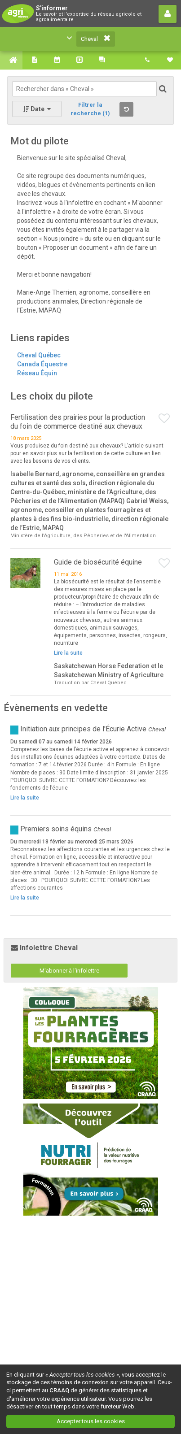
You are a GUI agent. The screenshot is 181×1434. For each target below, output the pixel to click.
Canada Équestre (42, 364)
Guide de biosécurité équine (98, 562)
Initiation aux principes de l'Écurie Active (84, 729)
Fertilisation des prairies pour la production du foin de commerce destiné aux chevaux (77, 421)
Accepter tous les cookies (91, 1421)
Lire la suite (68, 653)
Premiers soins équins (56, 829)
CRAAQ (59, 1390)
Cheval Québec (39, 355)
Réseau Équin (37, 373)
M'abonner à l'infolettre (69, 970)
